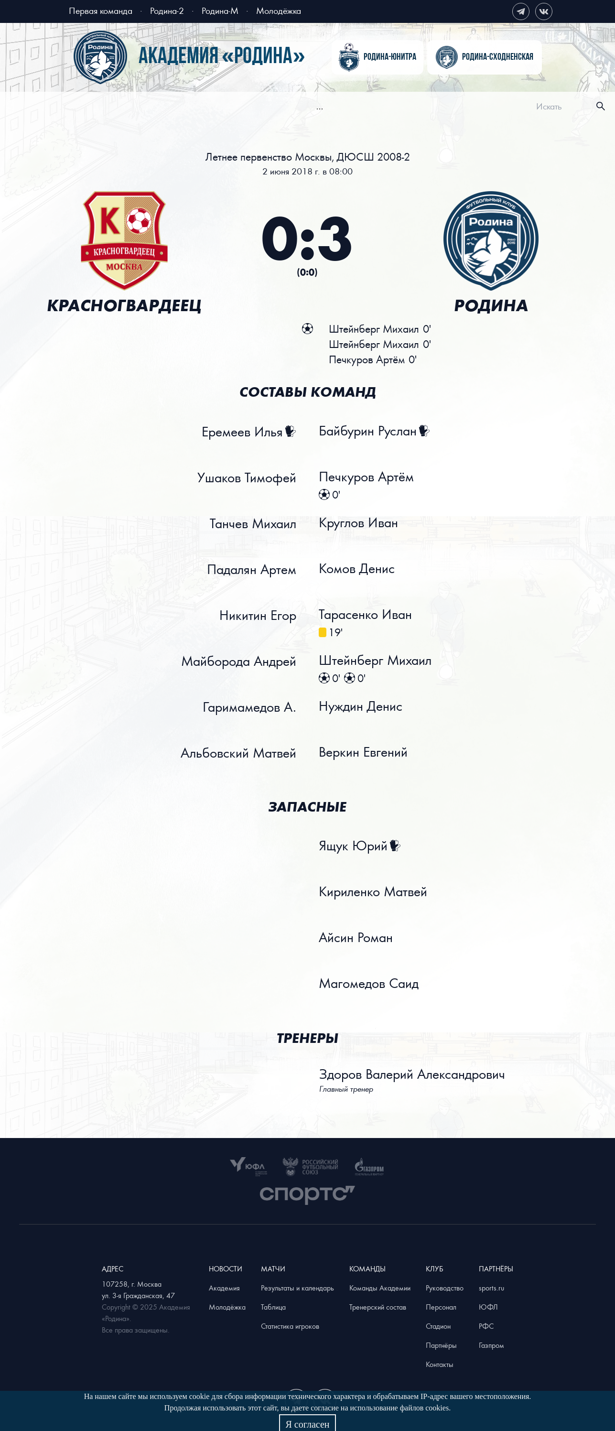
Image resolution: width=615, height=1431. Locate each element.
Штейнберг (374, 328)
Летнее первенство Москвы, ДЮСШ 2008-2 (307, 156)
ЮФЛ (488, 1307)
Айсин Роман (356, 937)
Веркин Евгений (363, 752)
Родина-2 (167, 10)
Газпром (491, 1345)
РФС (486, 1326)
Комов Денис (357, 568)
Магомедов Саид (369, 983)
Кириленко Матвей (373, 891)
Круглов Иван (359, 522)
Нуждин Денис (361, 706)
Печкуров (367, 359)
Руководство (445, 1287)
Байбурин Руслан (368, 431)
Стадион (438, 1326)
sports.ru (491, 1287)
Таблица (273, 1307)
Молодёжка (278, 10)
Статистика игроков (290, 1326)
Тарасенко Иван (365, 614)
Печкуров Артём (366, 477)
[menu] (325, 106)
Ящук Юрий (353, 846)
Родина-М (220, 10)
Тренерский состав (377, 1307)
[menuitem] (154, 107)
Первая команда (100, 10)
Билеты (235, 107)
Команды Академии (379, 1287)
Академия (470, 107)
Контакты (439, 1364)
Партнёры (441, 1345)
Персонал (441, 1307)
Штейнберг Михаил (375, 660)
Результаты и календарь (297, 1287)
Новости (154, 107)
